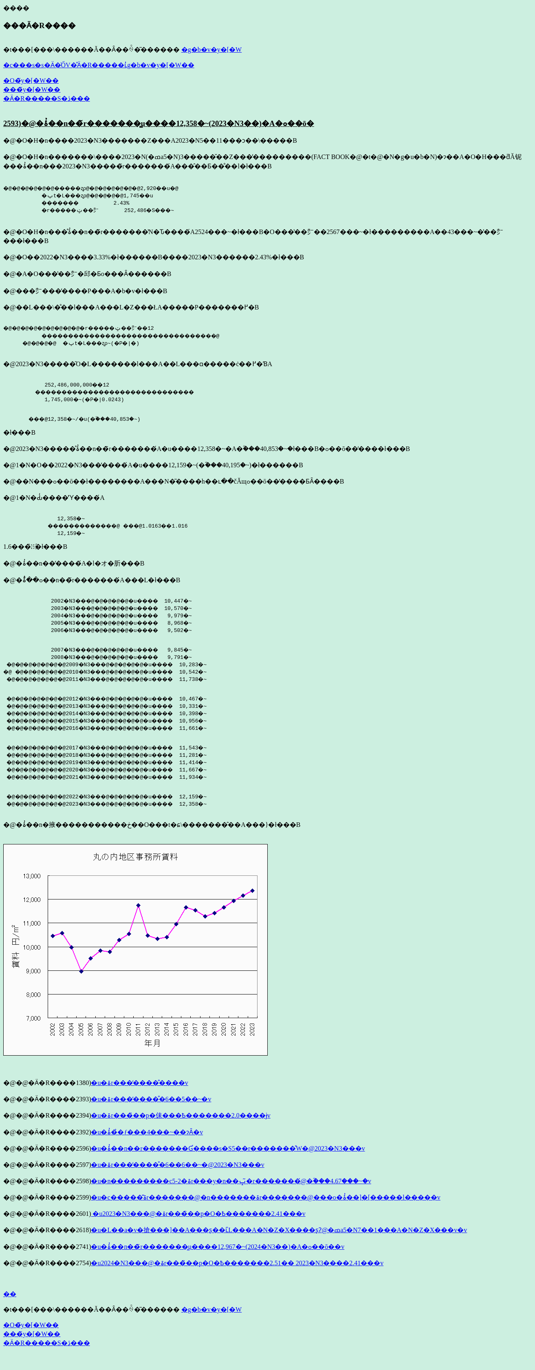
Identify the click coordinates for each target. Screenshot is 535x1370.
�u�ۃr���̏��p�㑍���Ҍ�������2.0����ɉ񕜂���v (180, 1127)
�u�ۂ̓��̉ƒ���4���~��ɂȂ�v (147, 1144)
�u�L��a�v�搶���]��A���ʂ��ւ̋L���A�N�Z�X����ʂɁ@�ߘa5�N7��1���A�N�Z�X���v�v (279, 1242)
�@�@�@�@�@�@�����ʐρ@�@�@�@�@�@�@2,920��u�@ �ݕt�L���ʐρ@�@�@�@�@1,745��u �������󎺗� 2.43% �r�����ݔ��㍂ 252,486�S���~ (101, 199)
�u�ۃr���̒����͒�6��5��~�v (151, 1111)
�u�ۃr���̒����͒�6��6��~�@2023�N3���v (177, 1176)
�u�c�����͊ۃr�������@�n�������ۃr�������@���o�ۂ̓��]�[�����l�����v (265, 1209)
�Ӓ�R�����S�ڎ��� (46, 98)
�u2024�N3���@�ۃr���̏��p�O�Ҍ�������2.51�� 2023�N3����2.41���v (237, 1275)
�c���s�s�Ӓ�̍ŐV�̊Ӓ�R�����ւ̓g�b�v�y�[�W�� (98, 65)
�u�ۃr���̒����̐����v (139, 1095)
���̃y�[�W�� (31, 89)
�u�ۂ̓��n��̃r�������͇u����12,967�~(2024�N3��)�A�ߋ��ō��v (217, 1258)
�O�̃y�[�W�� (31, 80)
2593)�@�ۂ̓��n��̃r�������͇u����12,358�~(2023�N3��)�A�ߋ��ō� (158, 123)
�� (9, 1306)
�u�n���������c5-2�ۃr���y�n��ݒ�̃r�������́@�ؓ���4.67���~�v (231, 1193)
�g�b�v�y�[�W (211, 49)
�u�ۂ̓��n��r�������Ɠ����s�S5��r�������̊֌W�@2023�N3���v (228, 1160)
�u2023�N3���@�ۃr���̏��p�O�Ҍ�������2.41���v (198, 1225)
